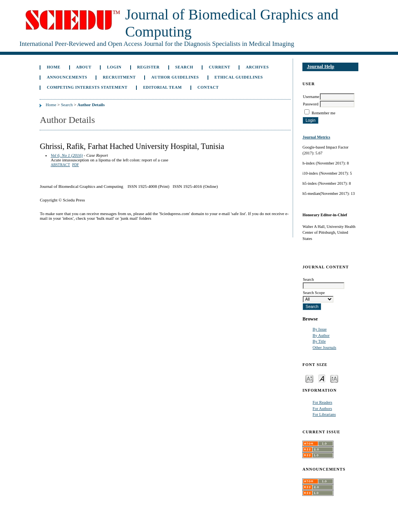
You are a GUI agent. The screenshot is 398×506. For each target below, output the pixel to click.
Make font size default (322, 378)
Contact (208, 87)
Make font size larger (334, 378)
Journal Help (320, 66)
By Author (321, 335)
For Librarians (324, 414)
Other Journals (324, 347)
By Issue (319, 329)
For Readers (322, 402)
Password (310, 104)
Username (311, 97)
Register (148, 67)
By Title (319, 341)
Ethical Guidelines (239, 77)
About (84, 67)
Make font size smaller (309, 378)
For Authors (322, 408)
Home (53, 67)
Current (219, 67)
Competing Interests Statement (87, 87)
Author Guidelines (175, 77)
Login (114, 67)
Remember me (323, 113)
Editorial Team (162, 87)
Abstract (60, 165)
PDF (75, 165)
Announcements (67, 77)
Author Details (91, 104)
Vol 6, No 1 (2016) (66, 155)
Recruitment (119, 77)
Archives (257, 67)
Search (184, 67)
